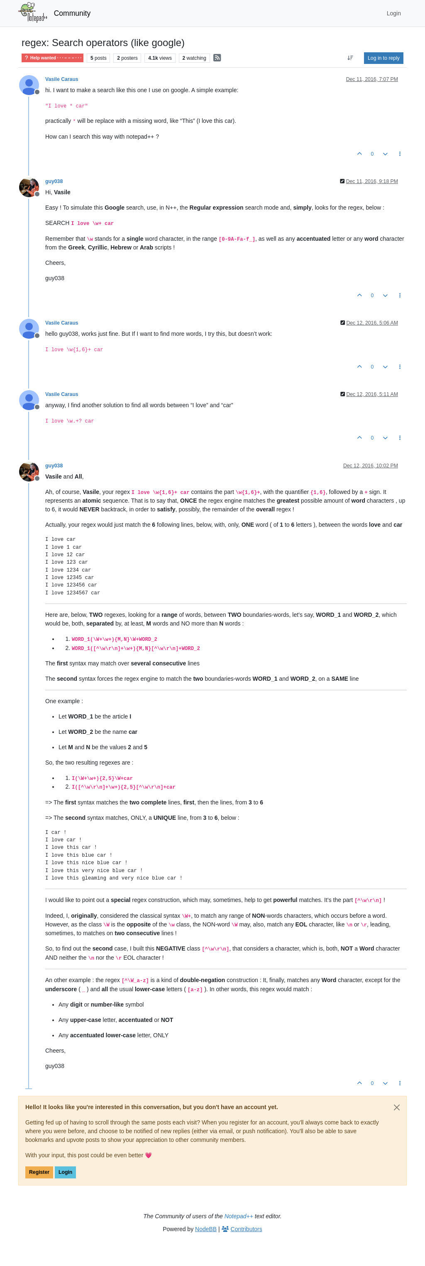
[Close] (396, 1107)
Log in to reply (384, 58)
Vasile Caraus (61, 79)
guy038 (54, 181)
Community (72, 13)
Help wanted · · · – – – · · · (52, 58)
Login (65, 1172)
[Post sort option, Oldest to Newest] (350, 58)
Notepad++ (239, 1216)
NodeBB (206, 1229)
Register (39, 1172)
